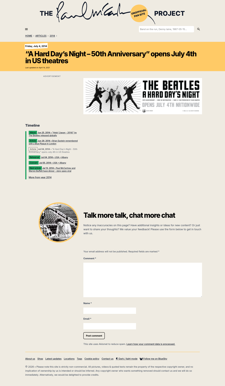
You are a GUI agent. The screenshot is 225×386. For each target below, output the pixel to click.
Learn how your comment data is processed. (151, 344)
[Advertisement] (52, 98)
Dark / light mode (126, 358)
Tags (79, 358)
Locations (69, 358)
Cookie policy (91, 358)
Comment (89, 258)
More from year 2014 (40, 177)
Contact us (108, 358)
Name (87, 303)
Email (87, 318)
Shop (40, 358)
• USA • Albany (54, 157)
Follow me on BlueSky (153, 358)
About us (30, 358)
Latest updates (53, 358)
